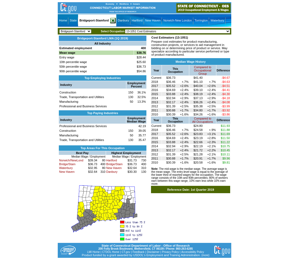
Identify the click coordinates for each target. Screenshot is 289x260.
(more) (205, 255)
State (73, 20)
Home (63, 20)
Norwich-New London (177, 20)
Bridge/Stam (67, 164)
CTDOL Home (110, 251)
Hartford (137, 20)
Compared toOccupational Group (202, 70)
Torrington (201, 20)
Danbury (123, 20)
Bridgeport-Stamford (94, 20)
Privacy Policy (170, 251)
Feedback (138, 251)
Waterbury (217, 20)
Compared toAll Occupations (202, 120)
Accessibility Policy (192, 251)
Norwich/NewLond (71, 160)
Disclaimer (153, 251)
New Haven (153, 20)
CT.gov (126, 251)
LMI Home (93, 251)
